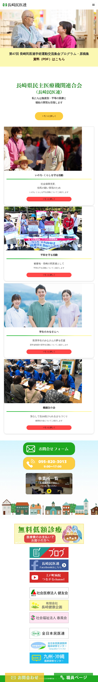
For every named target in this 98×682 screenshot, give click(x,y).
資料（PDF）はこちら (49, 59)
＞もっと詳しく (49, 116)
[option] (49, 29)
